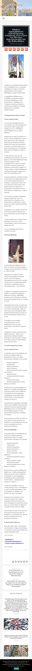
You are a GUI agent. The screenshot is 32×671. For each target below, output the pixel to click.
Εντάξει (16, 668)
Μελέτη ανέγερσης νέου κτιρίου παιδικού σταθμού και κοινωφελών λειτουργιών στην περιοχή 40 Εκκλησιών (16, 637)
